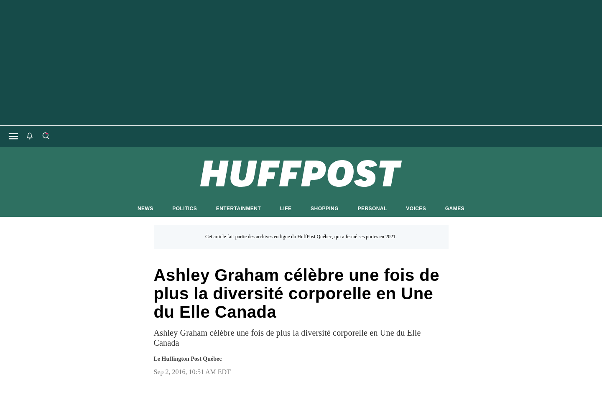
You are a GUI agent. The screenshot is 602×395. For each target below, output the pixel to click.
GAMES (454, 209)
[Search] (45, 136)
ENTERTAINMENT (238, 209)
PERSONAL (372, 209)
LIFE (286, 209)
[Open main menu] (13, 136)
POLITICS (184, 209)
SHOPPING (325, 209)
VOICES (416, 209)
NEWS (145, 209)
